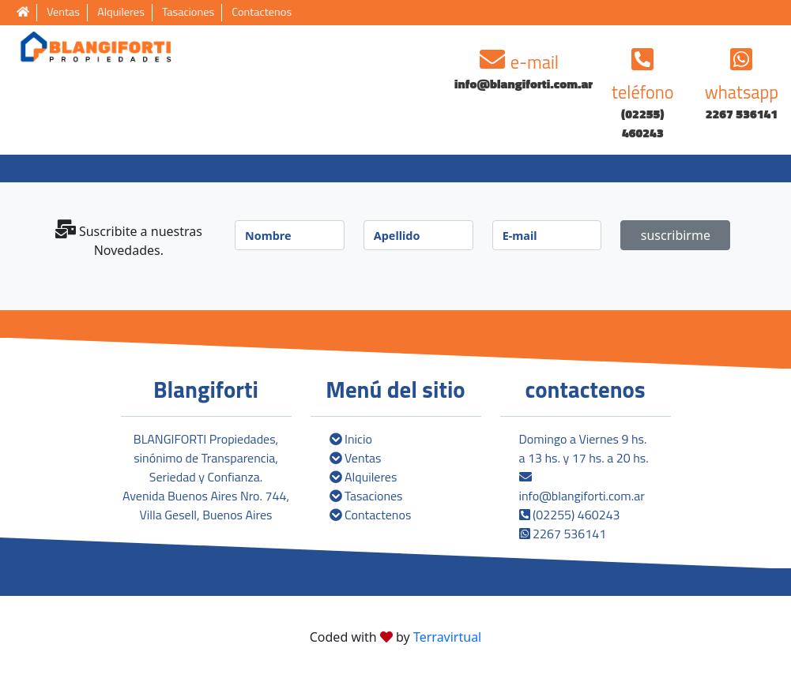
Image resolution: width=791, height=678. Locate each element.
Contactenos (262, 12)
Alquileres (121, 12)
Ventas (63, 12)
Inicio (351, 438)
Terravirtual (447, 637)
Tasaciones (188, 12)
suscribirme (675, 235)
